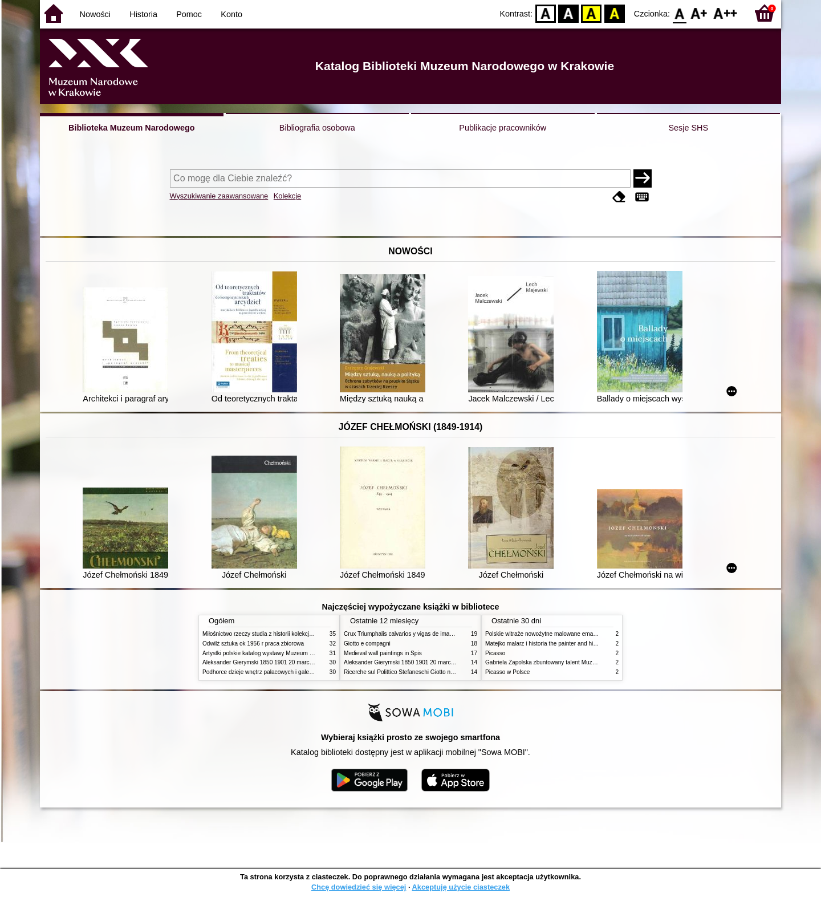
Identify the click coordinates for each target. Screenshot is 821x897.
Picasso (495, 653)
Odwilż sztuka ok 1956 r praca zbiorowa (253, 643)
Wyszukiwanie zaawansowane (219, 196)
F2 (725, 13)
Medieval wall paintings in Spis (383, 653)
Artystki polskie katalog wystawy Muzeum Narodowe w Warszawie (286, 653)
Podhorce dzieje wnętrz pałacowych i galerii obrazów (269, 672)
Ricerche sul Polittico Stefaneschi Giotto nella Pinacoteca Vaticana (428, 672)
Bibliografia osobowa (317, 127)
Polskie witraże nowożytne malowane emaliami (545, 634)
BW (568, 13)
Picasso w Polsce (507, 672)
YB (592, 13)
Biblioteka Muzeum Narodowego (131, 127)
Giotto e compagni (367, 643)
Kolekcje (287, 196)
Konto (231, 14)
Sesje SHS (688, 127)
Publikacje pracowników (502, 127)
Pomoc (189, 14)
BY (614, 13)
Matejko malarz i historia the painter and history (545, 643)
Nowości (95, 14)
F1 (699, 13)
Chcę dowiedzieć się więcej (358, 887)
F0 (679, 13)
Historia (143, 14)
